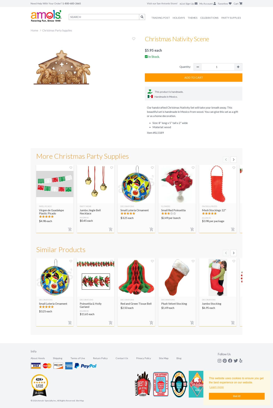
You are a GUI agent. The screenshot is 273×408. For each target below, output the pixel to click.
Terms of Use (77, 358)
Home (34, 30)
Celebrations (209, 17)
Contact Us (122, 358)
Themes (192, 17)
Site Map (164, 358)
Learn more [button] (216, 387)
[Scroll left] (226, 159)
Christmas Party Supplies (57, 30)
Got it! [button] (236, 396)
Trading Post (160, 17)
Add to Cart (193, 77)
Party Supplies (231, 17)
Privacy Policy (143, 358)
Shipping (57, 358)
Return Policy (100, 358)
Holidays (179, 17)
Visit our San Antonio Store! (162, 3)
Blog (179, 358)
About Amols (38, 358)
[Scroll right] (234, 159)
